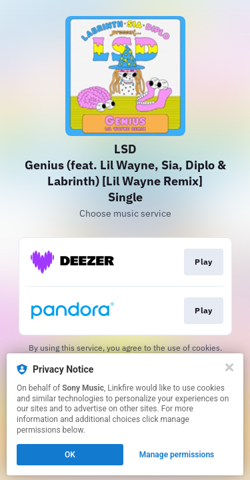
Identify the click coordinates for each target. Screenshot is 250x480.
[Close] (229, 367)
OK (70, 454)
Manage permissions (177, 454)
